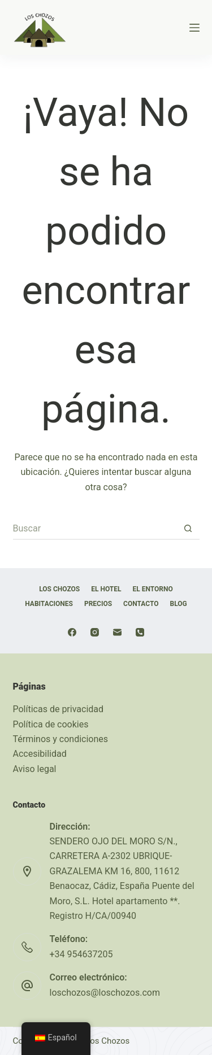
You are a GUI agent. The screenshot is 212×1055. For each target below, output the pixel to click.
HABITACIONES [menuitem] (49, 604)
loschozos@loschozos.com (105, 992)
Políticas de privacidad (58, 709)
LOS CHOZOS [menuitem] (59, 589)
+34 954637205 (81, 954)
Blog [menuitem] (178, 604)
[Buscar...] (95, 528)
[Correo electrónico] (117, 632)
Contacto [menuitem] (140, 604)
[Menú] (194, 28)
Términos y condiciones (61, 739)
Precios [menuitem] (98, 604)
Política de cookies (51, 724)
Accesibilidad (40, 753)
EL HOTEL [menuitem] (106, 589)
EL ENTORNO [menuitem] (153, 589)
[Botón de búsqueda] (188, 528)
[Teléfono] (140, 632)
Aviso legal (35, 769)
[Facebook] (72, 632)
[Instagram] (94, 632)
